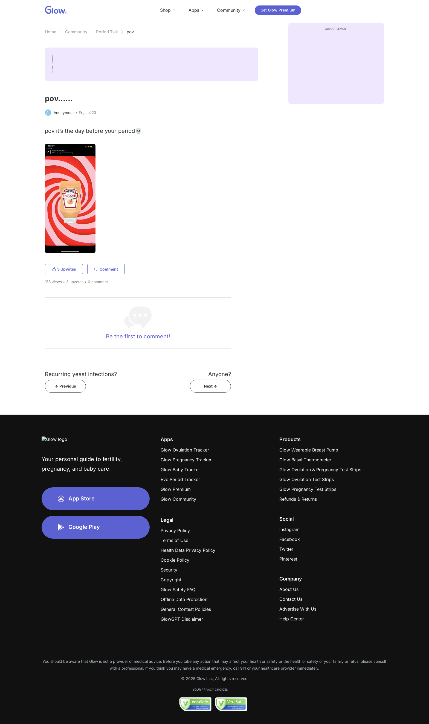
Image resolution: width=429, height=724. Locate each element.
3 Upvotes (64, 269)
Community (76, 31)
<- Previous (65, 386)
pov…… (134, 31)
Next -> (210, 386)
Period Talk (107, 31)
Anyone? (219, 374)
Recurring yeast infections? (81, 374)
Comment (106, 269)
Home (50, 31)
